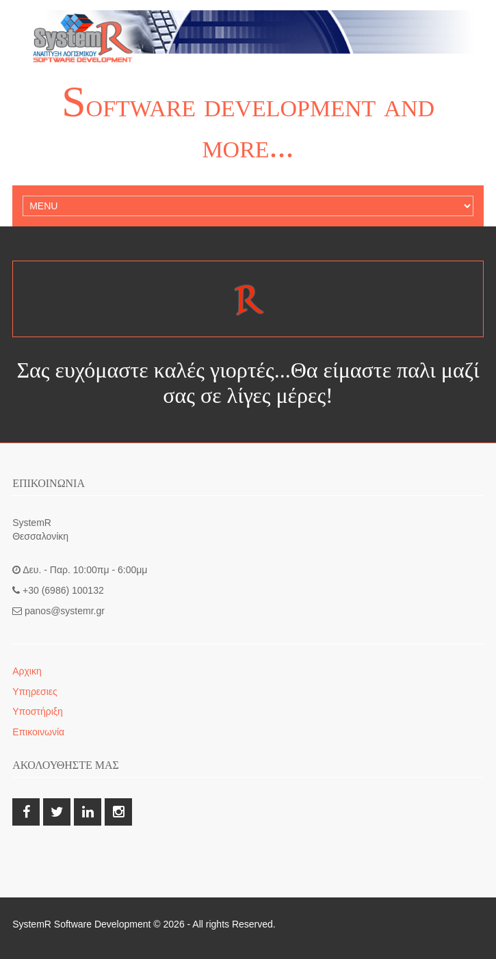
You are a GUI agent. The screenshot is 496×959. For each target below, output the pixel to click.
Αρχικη (27, 671)
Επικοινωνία (38, 731)
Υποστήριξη (37, 711)
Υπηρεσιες (34, 691)
